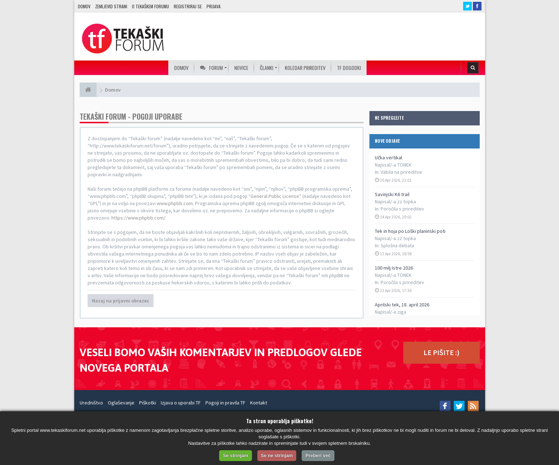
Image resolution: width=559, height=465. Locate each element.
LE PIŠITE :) (441, 352)
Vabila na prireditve (401, 172)
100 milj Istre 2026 (394, 268)
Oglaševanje (121, 402)
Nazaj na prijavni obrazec (120, 300)
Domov (84, 6)
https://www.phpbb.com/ (138, 217)
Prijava (214, 6)
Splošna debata (397, 245)
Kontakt (258, 402)
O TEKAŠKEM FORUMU (150, 6)
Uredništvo (91, 402)
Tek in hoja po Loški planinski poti (410, 231)
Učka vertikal (388, 157)
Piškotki (147, 402)
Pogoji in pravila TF (225, 402)
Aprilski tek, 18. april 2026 (402, 304)
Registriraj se (188, 6)
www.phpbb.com (175, 203)
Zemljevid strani (111, 6)
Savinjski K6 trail (392, 194)
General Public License (274, 196)
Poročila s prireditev (402, 208)
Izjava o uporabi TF (181, 402)
